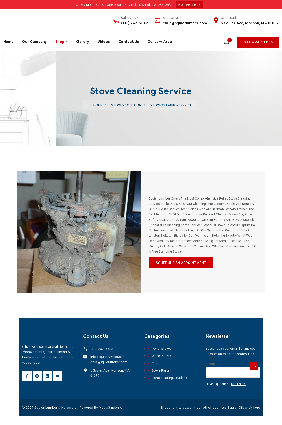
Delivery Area (160, 41)
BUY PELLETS (189, 4)
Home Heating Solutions (169, 386)
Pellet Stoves (161, 357)
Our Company (34, 41)
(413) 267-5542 (134, 23)
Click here (238, 392)
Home (8, 41)
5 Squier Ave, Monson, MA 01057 (250, 23)
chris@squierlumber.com (185, 23)
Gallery (82, 41)
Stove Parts (160, 379)
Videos (104, 41)
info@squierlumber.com (107, 365)
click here (252, 416)
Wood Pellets (161, 364)
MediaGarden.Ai (111, 416)
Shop (60, 41)
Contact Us (129, 41)
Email (211, 372)
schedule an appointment (181, 266)
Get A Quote (258, 41)
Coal (155, 372)
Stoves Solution (126, 104)
